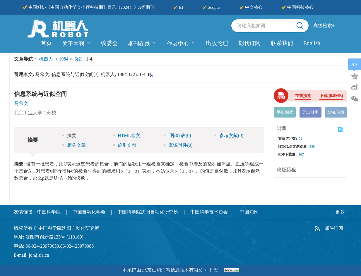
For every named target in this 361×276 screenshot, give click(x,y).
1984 (64, 58)
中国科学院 (49, 211)
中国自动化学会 (89, 211)
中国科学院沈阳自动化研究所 (147, 211)
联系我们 (282, 43)
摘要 (69, 135)
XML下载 (336, 112)
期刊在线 (142, 43)
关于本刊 (76, 43)
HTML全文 (126, 135)
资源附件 (178, 145)
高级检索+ (324, 25)
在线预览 (303, 96)
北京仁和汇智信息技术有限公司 (175, 270)
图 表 (177, 135)
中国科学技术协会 (209, 211)
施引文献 (124, 145)
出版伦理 (217, 43)
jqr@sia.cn (39, 255)
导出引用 (310, 112)
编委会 (109, 43)
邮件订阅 (333, 228)
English (311, 43)
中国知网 (249, 211)
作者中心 (181, 43)
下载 (331, 96)
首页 (46, 43)
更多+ (341, 211)
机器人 (46, 58)
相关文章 (74, 145)
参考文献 (229, 135)
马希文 (21, 103)
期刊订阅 (249, 43)
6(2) (79, 58)
